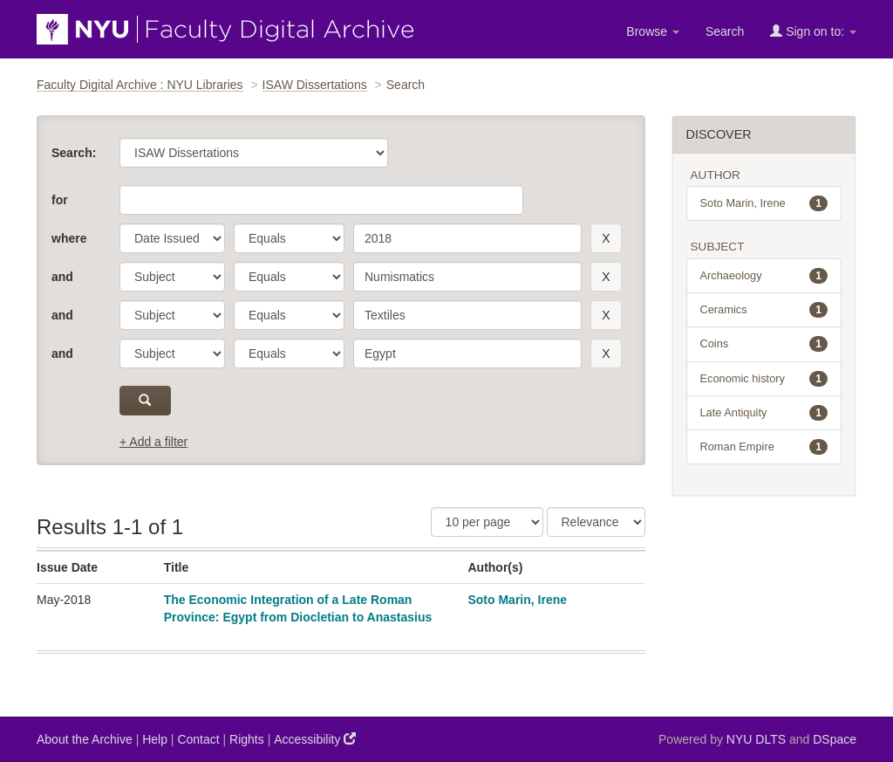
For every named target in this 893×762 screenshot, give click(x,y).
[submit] (145, 400)
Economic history (764, 379)
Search (725, 31)
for (59, 200)
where (68, 238)
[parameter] (172, 238)
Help (154, 739)
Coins (764, 344)
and (62, 277)
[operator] (289, 238)
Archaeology (764, 276)
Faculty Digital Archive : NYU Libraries (140, 85)
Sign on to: (813, 31)
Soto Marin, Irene (517, 600)
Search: (73, 153)
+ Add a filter (153, 442)
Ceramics (764, 310)
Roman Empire (764, 447)
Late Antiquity (764, 413)
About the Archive (85, 739)
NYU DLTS (756, 739)
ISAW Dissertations (314, 85)
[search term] (467, 238)
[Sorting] (596, 522)
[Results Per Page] (487, 522)
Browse (652, 31)
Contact (198, 739)
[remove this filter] (605, 238)
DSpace (834, 739)
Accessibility (315, 738)
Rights (246, 739)
